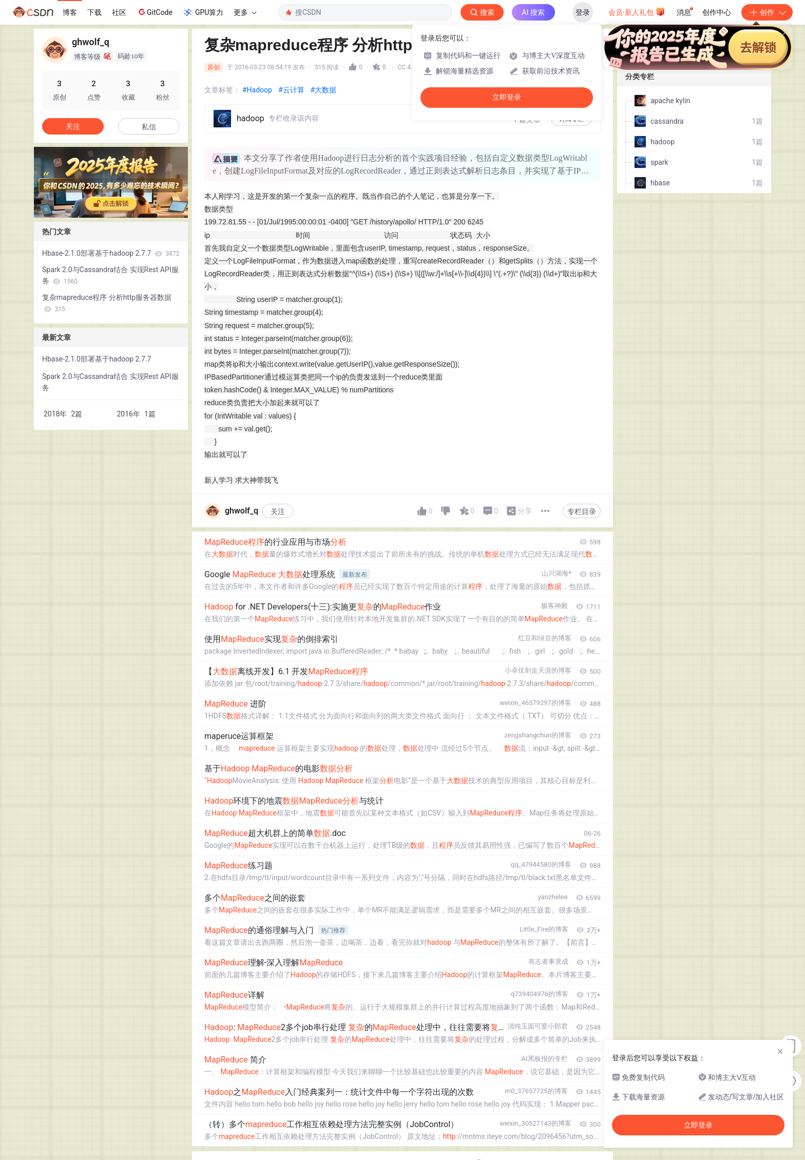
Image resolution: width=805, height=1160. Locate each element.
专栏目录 (581, 511)
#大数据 (324, 90)
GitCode (154, 12)
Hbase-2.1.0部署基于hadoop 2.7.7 (110, 253)
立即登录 (506, 97)
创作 (767, 12)
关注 (278, 511)
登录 (583, 12)
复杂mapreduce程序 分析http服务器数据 (106, 303)
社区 (119, 12)
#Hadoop (257, 90)
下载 (94, 12)
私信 (149, 127)
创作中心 (716, 12)
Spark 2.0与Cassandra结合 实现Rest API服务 (110, 275)
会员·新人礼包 (636, 11)
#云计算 (291, 90)
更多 (245, 12)
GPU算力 (203, 12)
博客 (70, 12)
